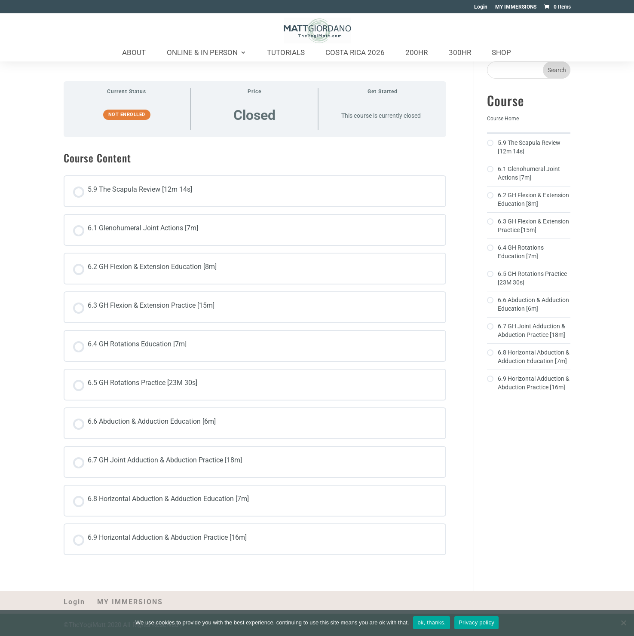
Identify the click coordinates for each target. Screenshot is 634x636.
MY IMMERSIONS (515, 7)
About (134, 53)
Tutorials (286, 53)
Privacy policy (476, 622)
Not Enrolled (126, 114)
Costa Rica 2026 (355, 53)
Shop (501, 53)
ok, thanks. (431, 622)
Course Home (503, 119)
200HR (416, 53)
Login (480, 7)
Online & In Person (202, 53)
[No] (623, 622)
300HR (460, 53)
